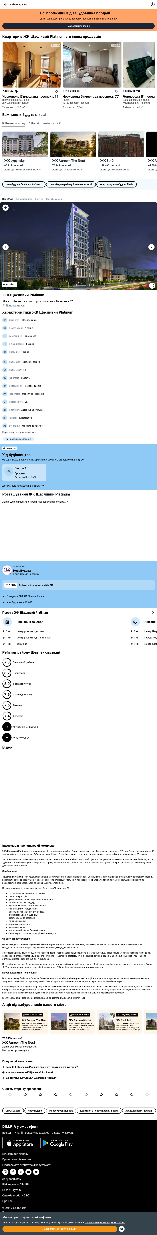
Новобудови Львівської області (24, 184)
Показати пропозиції (79, 26)
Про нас (7, 1201)
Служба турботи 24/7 (16, 1195)
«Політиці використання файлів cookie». (105, 1222)
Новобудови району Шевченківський (71, 184)
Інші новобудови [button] (14, 4)
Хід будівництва (24, 199)
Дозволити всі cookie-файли (60, 1228)
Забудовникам (11, 1178)
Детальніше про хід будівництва (23, 486)
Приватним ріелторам (16, 1159)
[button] (5, 4)
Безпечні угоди (12, 1190)
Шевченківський (22, 301)
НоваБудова (30, 336)
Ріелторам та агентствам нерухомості (26, 1165)
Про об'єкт (7, 199)
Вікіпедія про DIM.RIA (16, 1184)
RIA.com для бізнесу (15, 1153)
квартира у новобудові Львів (116, 184)
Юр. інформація (54, 199)
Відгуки (39, 199)
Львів (6, 301)
